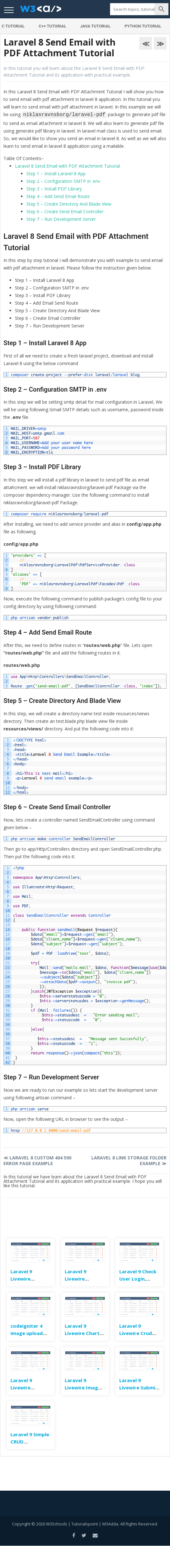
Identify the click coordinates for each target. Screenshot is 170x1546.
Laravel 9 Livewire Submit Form (138, 1386)
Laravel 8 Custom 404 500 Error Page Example (37, 1160)
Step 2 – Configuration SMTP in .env (63, 181)
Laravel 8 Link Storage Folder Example (129, 1160)
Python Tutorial (143, 26)
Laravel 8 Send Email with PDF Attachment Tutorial (67, 166)
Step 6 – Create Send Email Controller (64, 211)
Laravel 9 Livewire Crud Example (135, 1332)
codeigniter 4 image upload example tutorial (30, 1332)
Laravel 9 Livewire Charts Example (83, 1332)
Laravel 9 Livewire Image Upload (83, 1386)
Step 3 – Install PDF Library (54, 189)
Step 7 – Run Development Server (61, 219)
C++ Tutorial (52, 26)
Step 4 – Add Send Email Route (58, 196)
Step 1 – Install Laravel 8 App (56, 174)
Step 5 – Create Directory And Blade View (68, 204)
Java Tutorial (95, 26)
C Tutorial (13, 26)
